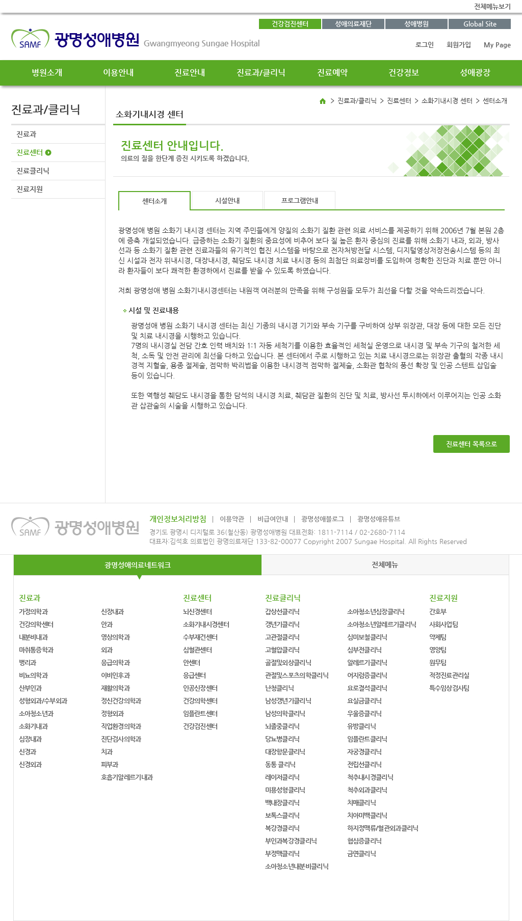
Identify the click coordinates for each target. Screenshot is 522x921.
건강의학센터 (36, 624)
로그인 (424, 44)
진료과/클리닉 (261, 72)
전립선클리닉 (364, 764)
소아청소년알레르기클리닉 (381, 624)
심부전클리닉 (364, 650)
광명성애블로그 (322, 519)
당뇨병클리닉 (282, 739)
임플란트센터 (200, 713)
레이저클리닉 (282, 777)
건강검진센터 (290, 24)
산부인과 (30, 688)
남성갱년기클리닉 (288, 701)
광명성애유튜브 (378, 519)
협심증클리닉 (364, 841)
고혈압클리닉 (282, 650)
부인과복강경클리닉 (291, 841)
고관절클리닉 (282, 637)
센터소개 (154, 201)
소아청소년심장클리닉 (376, 611)
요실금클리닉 (364, 701)
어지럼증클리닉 (367, 675)
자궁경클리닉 (364, 751)
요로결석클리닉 (367, 688)
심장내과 (30, 739)
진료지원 (29, 189)
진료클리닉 (32, 171)
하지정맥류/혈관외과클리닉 (383, 828)
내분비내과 (33, 637)
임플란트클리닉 (367, 739)
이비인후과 (115, 675)
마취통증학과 (36, 650)
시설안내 (227, 200)
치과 (107, 751)
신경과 (27, 751)
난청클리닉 (279, 688)
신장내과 (112, 611)
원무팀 (438, 662)
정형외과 (112, 713)
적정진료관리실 (449, 675)
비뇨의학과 (33, 675)
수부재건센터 (200, 637)
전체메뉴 (385, 564)
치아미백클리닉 (367, 815)
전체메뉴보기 (492, 6)
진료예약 (332, 72)
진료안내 (189, 72)
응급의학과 (115, 662)
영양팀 (438, 650)
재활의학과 (115, 688)
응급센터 (194, 675)
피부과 (109, 764)
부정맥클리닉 (282, 853)
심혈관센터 (197, 650)
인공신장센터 (200, 688)
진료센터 (29, 152)
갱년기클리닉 (282, 624)
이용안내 (118, 72)
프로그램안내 (299, 200)
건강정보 (403, 72)
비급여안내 (272, 519)
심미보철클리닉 (367, 637)
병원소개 (47, 72)
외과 (107, 650)
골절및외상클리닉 (288, 662)
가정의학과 (33, 611)
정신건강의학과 (121, 701)
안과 (107, 624)
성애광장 (475, 72)
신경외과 (30, 764)
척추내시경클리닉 (370, 777)
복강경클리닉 (282, 828)
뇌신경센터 (197, 611)
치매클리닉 (361, 802)
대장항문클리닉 (285, 751)
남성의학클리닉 (285, 713)
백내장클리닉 (282, 802)
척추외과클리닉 (367, 790)
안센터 (191, 662)
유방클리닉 (361, 726)
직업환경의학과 (121, 726)
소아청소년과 (36, 713)
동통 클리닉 (280, 764)
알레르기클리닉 (367, 662)
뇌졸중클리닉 (282, 726)
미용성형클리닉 (285, 790)
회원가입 (459, 44)
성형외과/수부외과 (43, 701)
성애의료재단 (353, 24)
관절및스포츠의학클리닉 (296, 675)
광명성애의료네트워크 (138, 565)
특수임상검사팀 (449, 688)
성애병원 (416, 24)
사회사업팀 (443, 624)
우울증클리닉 (364, 713)
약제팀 (438, 637)
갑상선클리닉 (282, 611)
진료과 (26, 134)
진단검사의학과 (121, 739)
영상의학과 (115, 637)
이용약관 (232, 519)
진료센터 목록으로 (471, 444)
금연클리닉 (361, 853)
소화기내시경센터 (206, 624)
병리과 (27, 662)
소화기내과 (33, 726)
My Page (497, 44)
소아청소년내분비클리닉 (296, 866)
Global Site (480, 24)
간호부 (438, 611)
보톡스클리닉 (282, 815)
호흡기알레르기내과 (127, 777)
